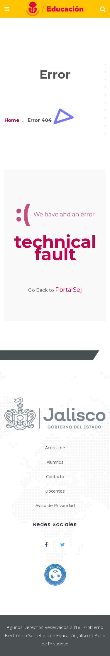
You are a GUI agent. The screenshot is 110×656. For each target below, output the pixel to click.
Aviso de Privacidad (55, 505)
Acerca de (55, 447)
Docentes (55, 491)
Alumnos (55, 462)
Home (11, 120)
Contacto (55, 476)
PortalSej (68, 289)
